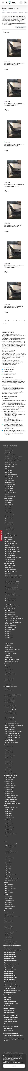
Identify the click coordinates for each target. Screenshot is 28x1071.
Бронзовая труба (8, 756)
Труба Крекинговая (9, 486)
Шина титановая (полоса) (10, 943)
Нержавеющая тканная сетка (11, 964)
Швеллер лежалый (9, 1023)
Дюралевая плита (9, 781)
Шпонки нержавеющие (10, 992)
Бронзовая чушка (9, 760)
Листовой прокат (8, 537)
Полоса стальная (9, 512)
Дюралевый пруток (9, 793)
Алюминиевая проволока (10, 696)
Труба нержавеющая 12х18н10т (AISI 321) (14, 456)
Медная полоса (8, 855)
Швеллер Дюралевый (10, 801)
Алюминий (6, 688)
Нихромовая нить (9, 886)
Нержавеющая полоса (9, 958)
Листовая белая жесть (10, 555)
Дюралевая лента (9, 779)
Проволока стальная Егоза (11, 591)
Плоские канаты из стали (11, 653)
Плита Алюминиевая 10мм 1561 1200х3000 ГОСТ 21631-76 (13, 226)
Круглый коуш (8, 645)
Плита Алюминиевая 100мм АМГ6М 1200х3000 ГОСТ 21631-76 (14, 185)
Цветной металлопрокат (10, 686)
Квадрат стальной (9, 504)
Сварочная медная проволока (11, 878)
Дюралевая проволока (10, 785)
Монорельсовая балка (10, 529)
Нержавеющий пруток (9, 975)
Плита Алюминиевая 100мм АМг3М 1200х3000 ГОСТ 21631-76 (14, 104)
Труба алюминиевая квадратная (12, 735)
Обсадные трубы (8, 472)
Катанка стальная (9, 567)
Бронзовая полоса (9, 752)
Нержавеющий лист (9, 973)
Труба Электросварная (10, 454)
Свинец (6, 894)
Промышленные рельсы (10, 673)
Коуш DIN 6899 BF (9, 637)
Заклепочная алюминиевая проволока (14, 725)
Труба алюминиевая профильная (12, 737)
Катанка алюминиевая (10, 727)
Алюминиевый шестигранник (12, 723)
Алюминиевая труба (9, 699)
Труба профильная (9, 452)
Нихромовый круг (9, 892)
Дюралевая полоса (9, 783)
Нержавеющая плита (9, 954)
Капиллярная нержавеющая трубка (13, 950)
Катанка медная (8, 847)
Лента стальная (8, 508)
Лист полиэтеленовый (9, 1012)
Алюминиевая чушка (9, 703)
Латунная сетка (8, 819)
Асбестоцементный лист (10, 561)
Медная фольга (8, 862)
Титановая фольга (9, 928)
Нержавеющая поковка (10, 956)
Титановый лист (8, 937)
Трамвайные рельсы (9, 680)
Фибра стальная (8, 516)
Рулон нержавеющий (9, 988)
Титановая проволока (10, 925)
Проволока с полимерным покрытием (13, 589)
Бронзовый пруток (9, 771)
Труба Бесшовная (9, 450)
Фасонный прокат (8, 523)
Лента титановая (8, 914)
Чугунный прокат (8, 995)
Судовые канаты (8, 655)
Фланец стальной (8, 1030)
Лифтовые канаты (9, 647)
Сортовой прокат (8, 498)
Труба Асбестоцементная (10, 462)
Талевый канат (8, 657)
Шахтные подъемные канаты (11, 661)
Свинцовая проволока (10, 906)
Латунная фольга (8, 823)
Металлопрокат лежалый (10, 1015)
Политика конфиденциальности (9, 1060)
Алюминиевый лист (9, 711)
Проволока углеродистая (10, 598)
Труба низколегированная (11, 474)
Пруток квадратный (9, 514)
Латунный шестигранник (10, 833)
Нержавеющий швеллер (10, 981)
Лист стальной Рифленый (11, 543)
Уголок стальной (8, 531)
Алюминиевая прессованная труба (13, 694)
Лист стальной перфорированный (12, 551)
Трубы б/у (7, 494)
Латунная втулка (8, 811)
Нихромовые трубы (9, 890)
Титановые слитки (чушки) (11, 931)
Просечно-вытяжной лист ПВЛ (12, 547)
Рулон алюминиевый (10, 729)
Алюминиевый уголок (10, 719)
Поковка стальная (9, 510)
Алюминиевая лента (9, 690)
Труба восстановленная (10, 492)
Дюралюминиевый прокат (10, 775)
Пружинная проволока (10, 600)
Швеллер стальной (9, 533)
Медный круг (8, 868)
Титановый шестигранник (11, 941)
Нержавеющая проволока (10, 960)
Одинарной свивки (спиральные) (12, 649)
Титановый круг (8, 935)
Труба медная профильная (11, 880)
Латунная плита (8, 815)
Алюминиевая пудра (9, 1010)
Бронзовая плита (9, 750)
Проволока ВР (8, 573)
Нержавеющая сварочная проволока (13, 962)
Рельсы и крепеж (8, 663)
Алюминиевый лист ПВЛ (10, 713)
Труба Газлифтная (9, 490)
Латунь (6, 805)
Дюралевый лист (9, 791)
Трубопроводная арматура (10, 1026)
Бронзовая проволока (10, 754)
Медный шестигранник (10, 874)
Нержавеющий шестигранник (11, 983)
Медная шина (8, 864)
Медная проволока (9, 857)
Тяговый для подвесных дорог (12, 659)
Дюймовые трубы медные (11, 845)
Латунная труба (8, 821)
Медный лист (8, 870)
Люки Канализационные (10, 1001)
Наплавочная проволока (10, 569)
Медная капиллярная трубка (11, 851)
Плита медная (8, 876)
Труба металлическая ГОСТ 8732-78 (13, 460)
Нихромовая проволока (10, 888)
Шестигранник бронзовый (11, 773)
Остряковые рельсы (9, 671)
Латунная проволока (9, 817)
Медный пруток (8, 872)
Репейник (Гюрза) (9, 602)
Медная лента (8, 853)
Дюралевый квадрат (9, 787)
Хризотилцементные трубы (11, 464)
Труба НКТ (7, 468)
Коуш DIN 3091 (8, 633)
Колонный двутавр (9, 527)
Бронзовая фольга (9, 758)
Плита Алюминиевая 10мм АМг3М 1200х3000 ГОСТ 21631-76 (13, 307)
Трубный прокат (8, 448)
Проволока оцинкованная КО (11, 585)
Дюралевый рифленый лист (11, 795)
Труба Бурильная (8, 478)
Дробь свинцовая (9, 898)
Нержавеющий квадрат (10, 969)
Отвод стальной (8, 1028)
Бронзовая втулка (9, 746)
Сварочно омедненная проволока (12, 606)
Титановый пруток (9, 939)
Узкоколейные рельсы (10, 682)
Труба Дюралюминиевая (10, 797)
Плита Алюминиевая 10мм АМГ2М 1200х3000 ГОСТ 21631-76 (14, 266)
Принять (14, 1066)
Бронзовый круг (8, 767)
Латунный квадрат (9, 827)
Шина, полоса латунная (10, 835)
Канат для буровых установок (11, 616)
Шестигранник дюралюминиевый (12, 803)
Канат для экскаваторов (10, 625)
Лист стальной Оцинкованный (12, 549)
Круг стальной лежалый (10, 1019)
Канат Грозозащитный (10, 612)
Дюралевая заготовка (10, 777)
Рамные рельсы (8, 676)
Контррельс (7, 667)
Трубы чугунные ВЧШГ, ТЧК (11, 1003)
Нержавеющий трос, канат (10, 977)
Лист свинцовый (8, 902)
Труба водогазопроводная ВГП (12, 458)
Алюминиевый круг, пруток (11, 709)
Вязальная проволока (10, 565)
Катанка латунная (9, 809)
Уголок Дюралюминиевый (11, 799)
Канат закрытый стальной (11, 627)
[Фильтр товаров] (1, 535)
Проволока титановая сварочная (12, 916)
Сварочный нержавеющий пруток (12, 990)
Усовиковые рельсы (9, 684)
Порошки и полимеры (9, 1008)
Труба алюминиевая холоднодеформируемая (10, 740)
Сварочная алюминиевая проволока (13, 731)
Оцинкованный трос (9, 651)
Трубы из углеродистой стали (11, 476)
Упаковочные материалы (10, 1033)
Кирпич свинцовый (9, 900)
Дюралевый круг (8, 789)
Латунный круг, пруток (10, 829)
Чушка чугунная (8, 1005)
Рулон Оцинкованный (10, 559)
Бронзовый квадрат (9, 765)
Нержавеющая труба (9, 967)
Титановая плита (8, 920)
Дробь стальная (8, 502)
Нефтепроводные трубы (10, 482)
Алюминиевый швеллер (10, 721)
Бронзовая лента (8, 748)
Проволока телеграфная (10, 593)
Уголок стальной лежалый (10, 1021)
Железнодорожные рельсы (11, 665)
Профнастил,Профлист (10, 545)
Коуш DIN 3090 (8, 631)
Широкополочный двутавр (11, 535)
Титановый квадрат (9, 933)
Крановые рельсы (9, 669)
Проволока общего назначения (12, 583)
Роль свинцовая (8, 904)
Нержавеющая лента (9, 952)
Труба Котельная (8, 470)
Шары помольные (9, 518)
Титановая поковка (9, 922)
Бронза (6, 744)
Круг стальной (8, 506)
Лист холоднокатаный (10, 541)
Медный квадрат (8, 866)
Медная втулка (8, 849)
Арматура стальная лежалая (11, 1017)
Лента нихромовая (9, 884)
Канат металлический (9, 608)
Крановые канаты (9, 643)
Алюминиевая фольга (10, 700)
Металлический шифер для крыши (13, 557)
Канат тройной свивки (10, 629)
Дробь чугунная (8, 997)
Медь (5, 841)
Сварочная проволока (10, 604)
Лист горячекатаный (9, 539)
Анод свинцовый (8, 896)
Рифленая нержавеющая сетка (12, 986)
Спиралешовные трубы (10, 484)
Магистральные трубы (10, 480)
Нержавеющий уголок (9, 979)
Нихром (6, 882)
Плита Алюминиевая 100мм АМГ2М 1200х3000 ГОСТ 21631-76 (14, 64)
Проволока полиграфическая (11, 587)
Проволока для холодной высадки (12, 577)
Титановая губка (8, 918)
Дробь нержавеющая (9, 948)
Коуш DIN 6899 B (8, 635)
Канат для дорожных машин (11, 620)
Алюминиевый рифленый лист (12, 715)
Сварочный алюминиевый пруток (12, 733)
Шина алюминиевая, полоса (11, 742)
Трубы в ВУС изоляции (10, 496)
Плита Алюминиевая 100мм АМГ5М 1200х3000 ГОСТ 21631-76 (14, 145)
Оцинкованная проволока (11, 571)
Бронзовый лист (8, 769)
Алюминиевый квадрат (10, 707)
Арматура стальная (9, 500)
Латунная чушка (8, 825)
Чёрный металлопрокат (10, 445)
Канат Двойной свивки (10, 614)
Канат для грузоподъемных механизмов (14, 618)
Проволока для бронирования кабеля (13, 575)
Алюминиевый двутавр (10, 705)
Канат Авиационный (9, 610)
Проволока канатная (9, 579)
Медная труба (8, 859)
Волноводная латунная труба (11, 807)
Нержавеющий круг (9, 971)
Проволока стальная (9, 563)
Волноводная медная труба (11, 843)
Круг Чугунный (7, 999)
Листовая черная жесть (10, 553)
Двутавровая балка (9, 525)
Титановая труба (8, 926)
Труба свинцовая (8, 908)
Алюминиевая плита (9, 692)
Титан (5, 910)
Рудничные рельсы (9, 677)
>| (5, 323)
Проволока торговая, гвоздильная (12, 595)
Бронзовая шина (8, 762)
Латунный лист (8, 831)
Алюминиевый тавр (9, 717)
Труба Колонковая (9, 488)
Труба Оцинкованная (9, 466)
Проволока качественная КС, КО (12, 581)
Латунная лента (8, 813)
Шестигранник (8, 520)
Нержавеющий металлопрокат (12, 945)
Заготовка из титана (9, 912)
